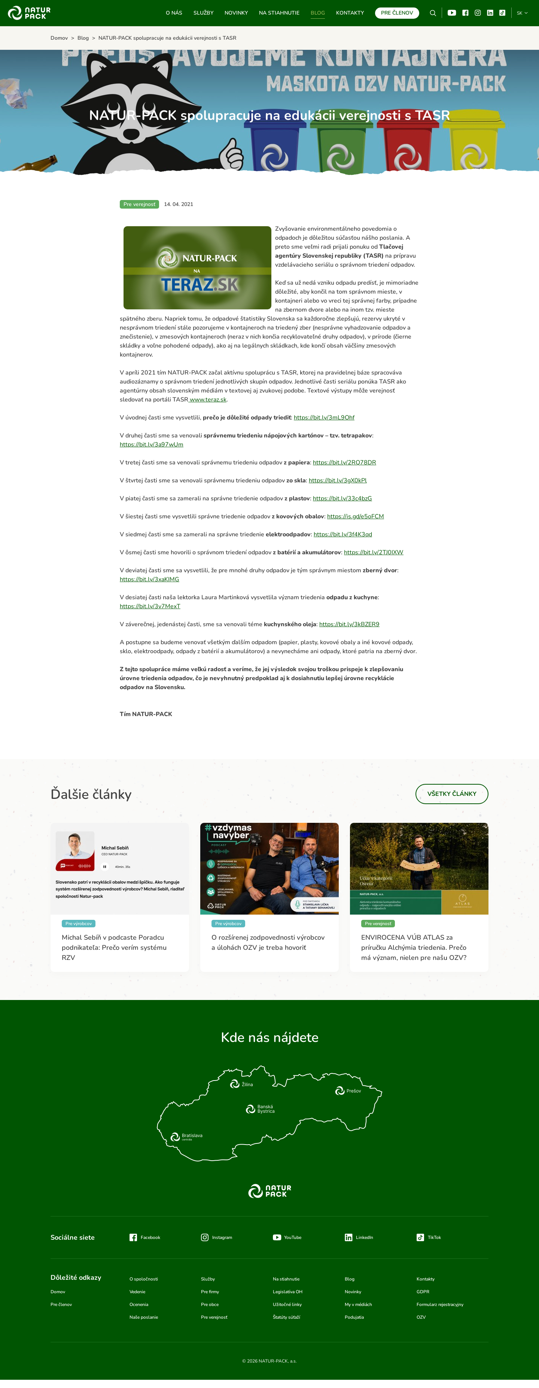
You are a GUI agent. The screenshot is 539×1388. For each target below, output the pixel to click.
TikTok (502, 13)
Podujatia (354, 1317)
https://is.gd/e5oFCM (355, 516)
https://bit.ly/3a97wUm (151, 444)
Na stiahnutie (279, 12)
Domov (58, 1292)
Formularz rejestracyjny (440, 1304)
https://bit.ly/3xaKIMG (149, 579)
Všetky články (451, 794)
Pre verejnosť (214, 1317)
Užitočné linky (287, 1304)
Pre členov (397, 12)
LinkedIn (364, 1237)
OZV (421, 1317)
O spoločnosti (144, 1279)
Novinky (236, 12)
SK (520, 13)
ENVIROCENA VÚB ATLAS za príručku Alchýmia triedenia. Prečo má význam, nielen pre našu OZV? (413, 947)
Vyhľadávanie (433, 13)
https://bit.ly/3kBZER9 (349, 624)
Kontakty (350, 12)
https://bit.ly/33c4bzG (342, 498)
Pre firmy (210, 1292)
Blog (318, 12)
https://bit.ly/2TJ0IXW (374, 552)
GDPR (423, 1292)
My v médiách (358, 1304)
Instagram (478, 13)
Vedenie (137, 1292)
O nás (174, 12)
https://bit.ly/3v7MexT (150, 606)
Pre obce (210, 1304)
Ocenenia (139, 1304)
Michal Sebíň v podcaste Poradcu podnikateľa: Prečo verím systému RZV (114, 947)
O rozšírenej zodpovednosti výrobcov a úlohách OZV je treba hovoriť (268, 942)
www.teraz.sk (207, 400)
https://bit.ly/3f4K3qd (343, 534)
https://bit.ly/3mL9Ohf (324, 417)
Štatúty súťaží (286, 1317)
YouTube (452, 13)
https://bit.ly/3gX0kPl (338, 480)
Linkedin (490, 13)
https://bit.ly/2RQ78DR (344, 462)
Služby (203, 12)
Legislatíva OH (287, 1292)
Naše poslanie (144, 1317)
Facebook (465, 13)
